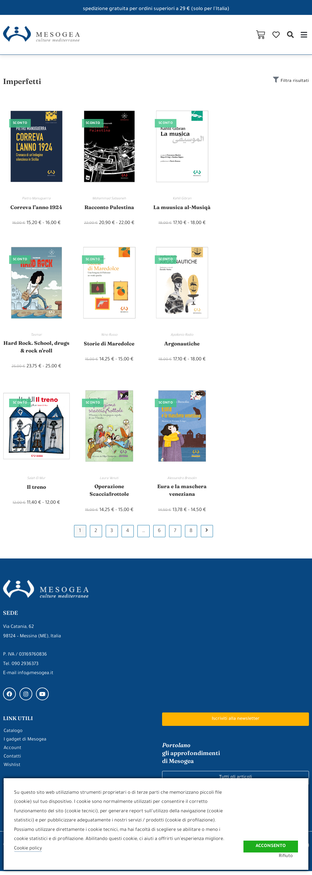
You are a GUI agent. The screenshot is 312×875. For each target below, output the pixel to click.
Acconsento (270, 842)
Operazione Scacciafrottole (109, 493)
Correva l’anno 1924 (36, 207)
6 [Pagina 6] (159, 535)
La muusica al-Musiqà (182, 207)
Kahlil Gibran (182, 199)
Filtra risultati (293, 81)
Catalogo (13, 734)
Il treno (36, 488)
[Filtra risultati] (273, 80)
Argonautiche (182, 343)
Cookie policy (28, 848)
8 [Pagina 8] (191, 535)
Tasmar (36, 335)
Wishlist (12, 769)
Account (13, 751)
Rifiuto (291, 856)
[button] (290, 35)
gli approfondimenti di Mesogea (191, 756)
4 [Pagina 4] (127, 535)
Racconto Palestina (109, 207)
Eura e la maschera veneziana (182, 493)
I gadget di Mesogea (25, 743)
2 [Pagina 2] (95, 535)
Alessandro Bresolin (182, 480)
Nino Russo (109, 335)
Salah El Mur (36, 480)
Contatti (12, 760)
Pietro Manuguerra (36, 199)
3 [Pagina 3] (111, 535)
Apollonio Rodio (182, 335)
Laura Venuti (109, 480)
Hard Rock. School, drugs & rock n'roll (36, 347)
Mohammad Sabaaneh (109, 199)
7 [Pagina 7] (175, 535)
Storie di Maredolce (109, 343)
